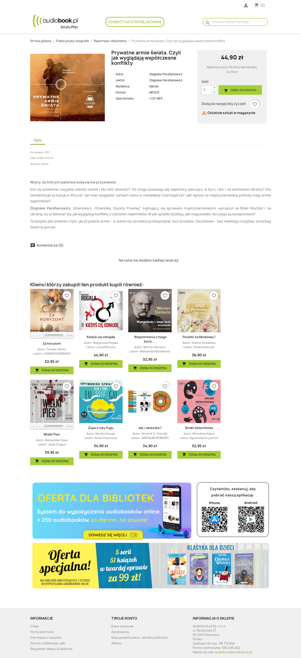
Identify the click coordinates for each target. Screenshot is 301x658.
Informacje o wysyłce (46, 637)
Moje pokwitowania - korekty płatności (139, 637)
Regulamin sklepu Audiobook (51, 649)
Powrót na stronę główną (134, 22)
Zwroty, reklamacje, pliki (47, 643)
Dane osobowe (122, 626)
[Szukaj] (235, 21)
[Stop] (40, 335)
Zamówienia (120, 632)
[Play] (33, 335)
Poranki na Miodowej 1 (199, 337)
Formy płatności (42, 632)
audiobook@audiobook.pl (233, 652)
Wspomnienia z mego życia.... (150, 339)
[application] (52, 335)
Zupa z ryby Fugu (100, 428)
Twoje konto (124, 618)
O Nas (34, 626)
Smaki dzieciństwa (199, 428)
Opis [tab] (37, 140)
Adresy (116, 643)
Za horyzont (52, 343)
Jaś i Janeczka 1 (149, 428)
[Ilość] (207, 90)
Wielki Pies (52, 434)
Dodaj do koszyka (240, 90)
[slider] (54, 335)
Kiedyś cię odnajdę (101, 337)
